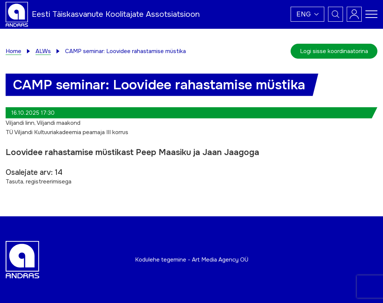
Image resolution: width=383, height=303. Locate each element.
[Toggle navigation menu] (371, 14)
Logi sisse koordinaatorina (334, 51)
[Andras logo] (17, 14)
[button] (307, 14)
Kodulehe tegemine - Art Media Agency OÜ (191, 259)
